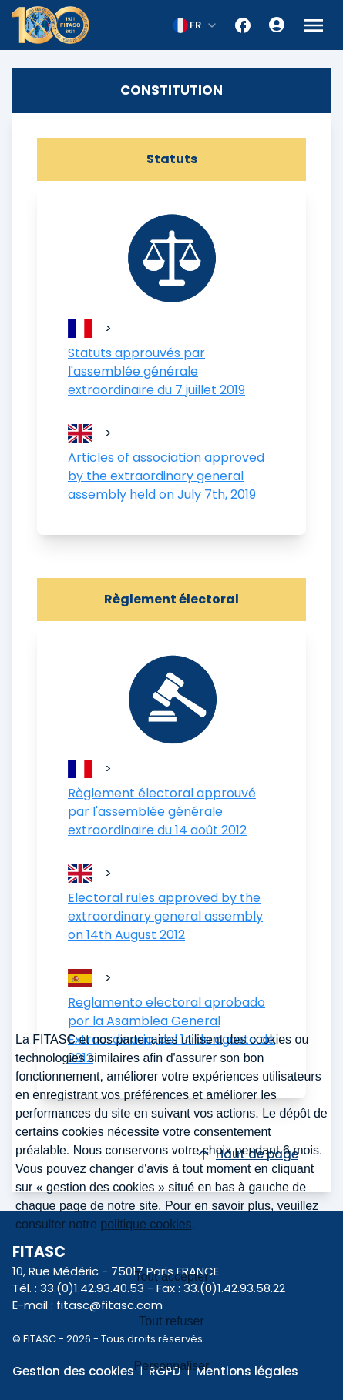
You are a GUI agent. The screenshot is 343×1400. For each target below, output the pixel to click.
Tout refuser (171, 1321)
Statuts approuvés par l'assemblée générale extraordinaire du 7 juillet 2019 (156, 371)
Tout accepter (171, 1276)
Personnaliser (172, 1365)
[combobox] (195, 25)
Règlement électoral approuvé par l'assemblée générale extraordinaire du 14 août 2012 (162, 811)
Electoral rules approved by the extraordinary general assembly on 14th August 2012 (165, 916)
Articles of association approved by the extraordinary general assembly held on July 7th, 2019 (166, 476)
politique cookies (145, 1224)
